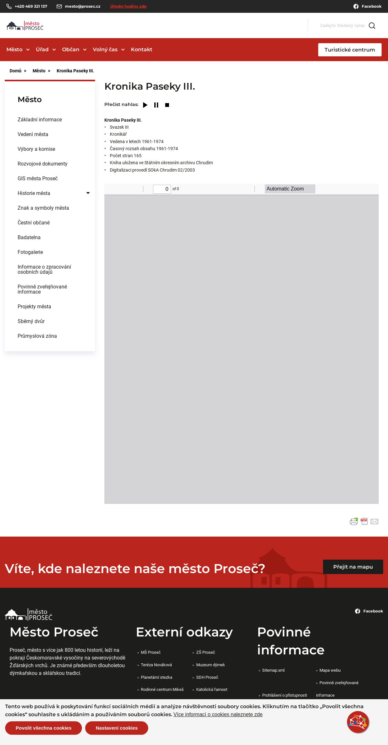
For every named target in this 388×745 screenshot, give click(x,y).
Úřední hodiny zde (128, 6)
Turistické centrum (350, 50)
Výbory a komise (36, 148)
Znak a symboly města (43, 207)
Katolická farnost (211, 689)
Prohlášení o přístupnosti (284, 695)
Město (14, 49)
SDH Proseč (207, 677)
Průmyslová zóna (37, 335)
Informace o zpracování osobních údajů (44, 269)
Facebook (367, 6)
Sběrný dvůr (31, 321)
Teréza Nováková (156, 665)
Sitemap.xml (273, 670)
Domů (15, 71)
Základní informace (40, 119)
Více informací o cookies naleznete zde (218, 714)
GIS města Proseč (38, 178)
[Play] (145, 105)
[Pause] (156, 105)
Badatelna (29, 237)
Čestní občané (34, 222)
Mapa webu (330, 670)
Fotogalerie (30, 251)
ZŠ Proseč (205, 652)
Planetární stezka (156, 677)
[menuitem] (50, 119)
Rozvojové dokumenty (43, 163)
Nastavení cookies (117, 728)
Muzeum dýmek (210, 665)
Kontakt (141, 49)
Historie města (34, 193)
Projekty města (34, 306)
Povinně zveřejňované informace (42, 289)
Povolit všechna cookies (43, 728)
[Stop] (167, 105)
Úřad (42, 49)
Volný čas (105, 49)
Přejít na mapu (353, 567)
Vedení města (33, 134)
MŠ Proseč (151, 652)
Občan (70, 49)
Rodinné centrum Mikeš (162, 689)
